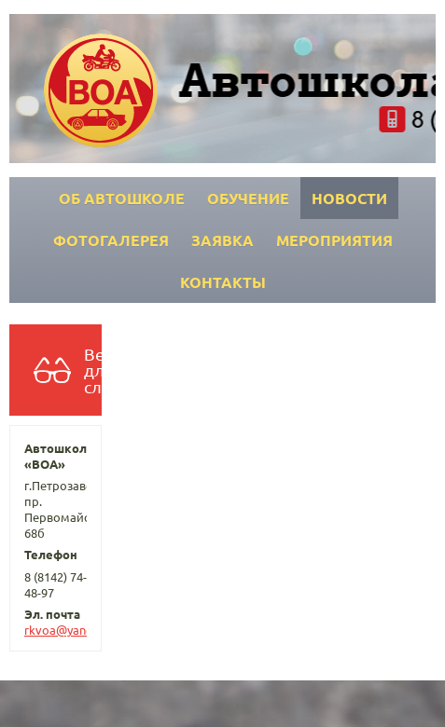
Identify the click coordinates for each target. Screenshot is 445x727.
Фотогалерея (111, 240)
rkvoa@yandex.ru (72, 630)
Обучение (248, 198)
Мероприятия (334, 240)
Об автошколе (122, 198)
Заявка (222, 240)
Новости (349, 198)
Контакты (223, 282)
